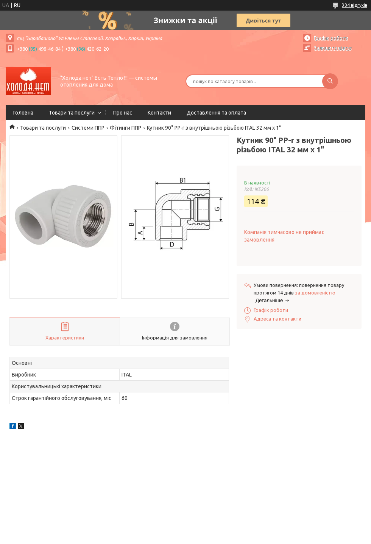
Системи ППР (88, 128)
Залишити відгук (333, 47)
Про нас (122, 112)
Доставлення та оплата (216, 112)
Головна (23, 112)
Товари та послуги (72, 112)
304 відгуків (354, 5)
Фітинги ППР (125, 128)
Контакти (159, 112)
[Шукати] (330, 81)
